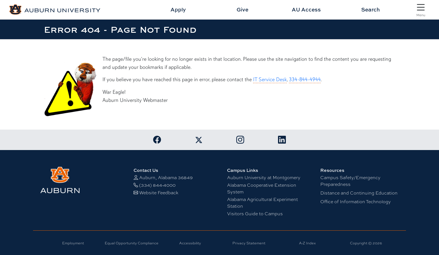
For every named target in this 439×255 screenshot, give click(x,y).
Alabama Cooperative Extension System (261, 188)
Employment (73, 243)
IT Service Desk (270, 79)
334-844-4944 (305, 79)
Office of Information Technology (355, 202)
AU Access (306, 9)
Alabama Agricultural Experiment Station (262, 202)
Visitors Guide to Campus (255, 214)
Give (242, 9)
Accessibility (190, 243)
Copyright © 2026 (366, 243)
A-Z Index (307, 243)
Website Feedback (158, 193)
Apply (178, 9)
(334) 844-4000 (157, 185)
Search (370, 9)
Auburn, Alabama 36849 (166, 178)
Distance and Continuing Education (359, 193)
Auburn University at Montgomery (263, 178)
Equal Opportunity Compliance (131, 243)
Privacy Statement (248, 243)
